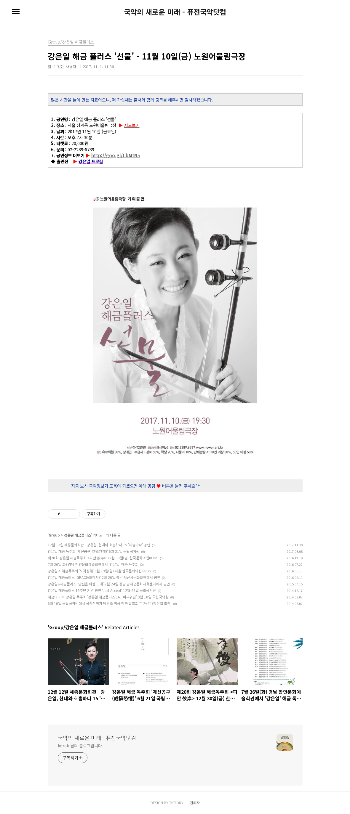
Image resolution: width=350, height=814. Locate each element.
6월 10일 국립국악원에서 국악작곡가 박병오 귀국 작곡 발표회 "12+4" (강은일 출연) (110, 603)
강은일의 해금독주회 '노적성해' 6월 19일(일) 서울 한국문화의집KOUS (99, 570)
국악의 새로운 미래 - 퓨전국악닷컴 (175, 11)
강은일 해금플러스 (77, 534)
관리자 (195, 802)
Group (54, 534)
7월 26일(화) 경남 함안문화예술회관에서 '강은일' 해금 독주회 (93, 564)
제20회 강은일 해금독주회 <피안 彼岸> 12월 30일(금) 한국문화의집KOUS (103, 557)
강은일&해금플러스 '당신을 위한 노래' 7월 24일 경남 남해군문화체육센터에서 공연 (109, 583)
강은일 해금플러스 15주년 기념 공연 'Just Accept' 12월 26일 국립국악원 (102, 590)
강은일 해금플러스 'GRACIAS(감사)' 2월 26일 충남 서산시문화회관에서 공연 (104, 577)
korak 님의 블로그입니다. (80, 746)
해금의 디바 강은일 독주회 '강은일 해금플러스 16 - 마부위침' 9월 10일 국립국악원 (108, 596)
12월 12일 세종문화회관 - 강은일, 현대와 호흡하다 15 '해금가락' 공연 (99, 544)
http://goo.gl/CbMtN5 (115, 155)
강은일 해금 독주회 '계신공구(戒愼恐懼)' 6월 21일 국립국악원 (94, 551)
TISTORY (176, 802)
